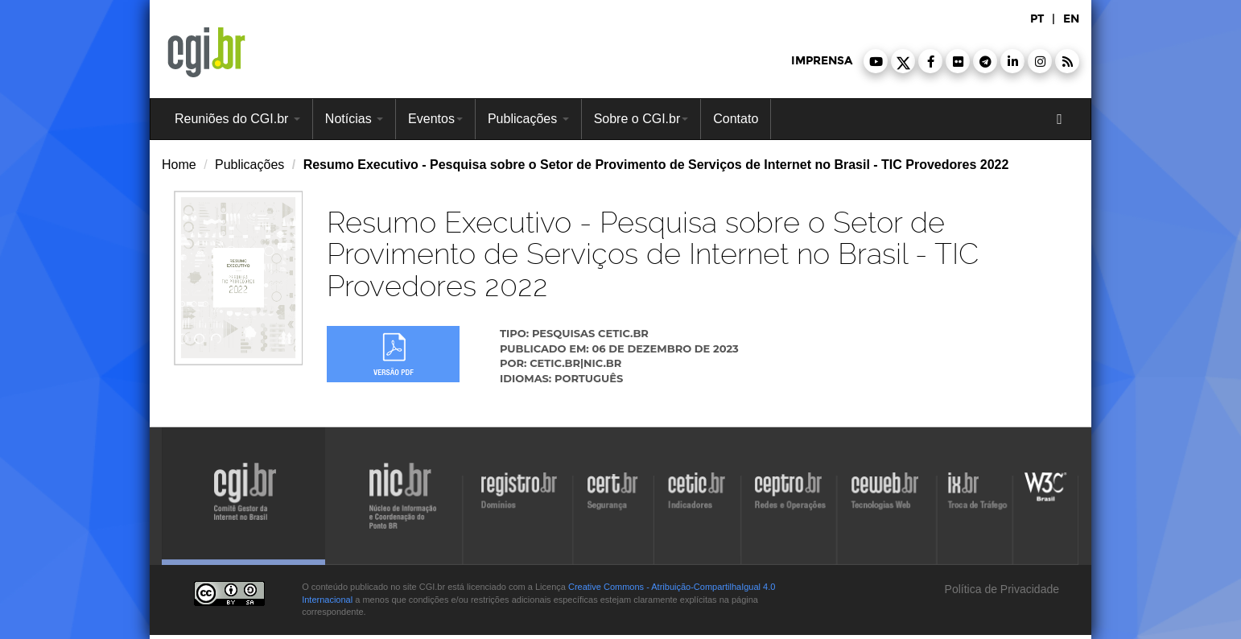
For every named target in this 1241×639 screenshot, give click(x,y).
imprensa (821, 61)
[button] (876, 61)
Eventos (435, 119)
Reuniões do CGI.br (237, 119)
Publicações (528, 119)
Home (179, 164)
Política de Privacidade (1000, 589)
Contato (735, 119)
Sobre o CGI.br (641, 119)
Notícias (354, 119)
